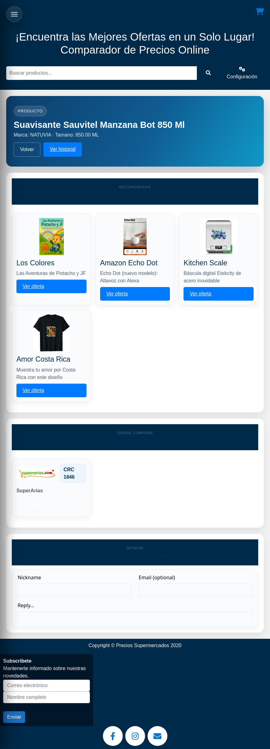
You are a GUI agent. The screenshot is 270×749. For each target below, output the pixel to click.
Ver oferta (33, 286)
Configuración (242, 73)
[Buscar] (101, 73)
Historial (32, 505)
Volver (27, 149)
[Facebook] (113, 736)
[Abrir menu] (14, 14)
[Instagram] (135, 736)
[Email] (157, 736)
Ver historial (63, 149)
